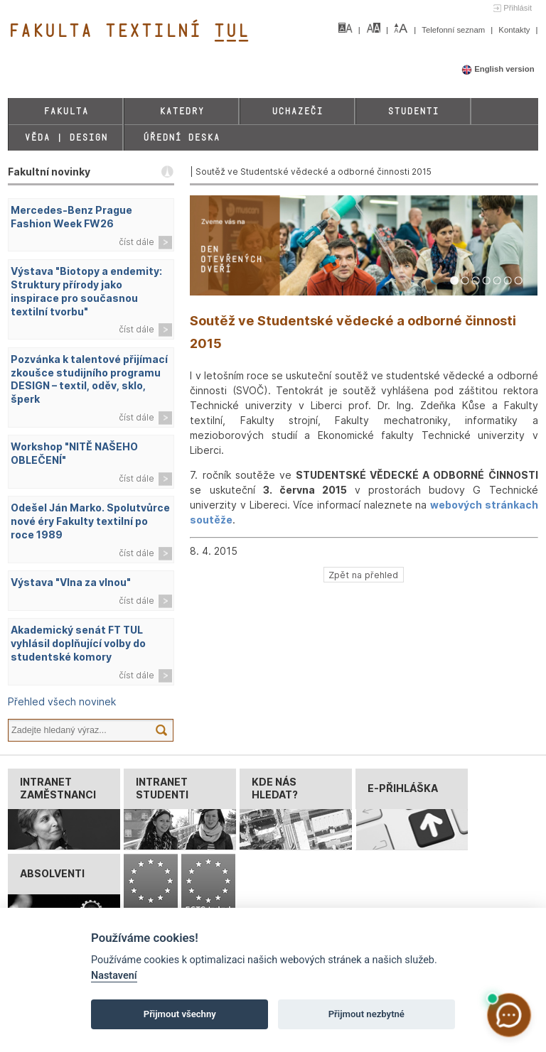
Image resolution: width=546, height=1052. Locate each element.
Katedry (181, 111)
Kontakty (515, 30)
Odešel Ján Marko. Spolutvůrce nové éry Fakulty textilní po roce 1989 (90, 521)
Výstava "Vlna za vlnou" (71, 582)
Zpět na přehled (363, 575)
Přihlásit (517, 8)
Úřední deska (181, 137)
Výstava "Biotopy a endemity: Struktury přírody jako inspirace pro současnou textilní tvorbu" (86, 291)
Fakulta (65, 111)
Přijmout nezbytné (366, 1014)
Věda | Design (65, 137)
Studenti (413, 111)
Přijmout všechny (180, 1014)
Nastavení (114, 976)
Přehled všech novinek (62, 701)
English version (498, 69)
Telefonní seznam (454, 30)
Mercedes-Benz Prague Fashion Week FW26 (71, 216)
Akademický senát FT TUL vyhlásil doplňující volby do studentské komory (78, 643)
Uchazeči (297, 111)
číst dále (136, 242)
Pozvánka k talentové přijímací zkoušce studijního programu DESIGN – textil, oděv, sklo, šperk (89, 379)
